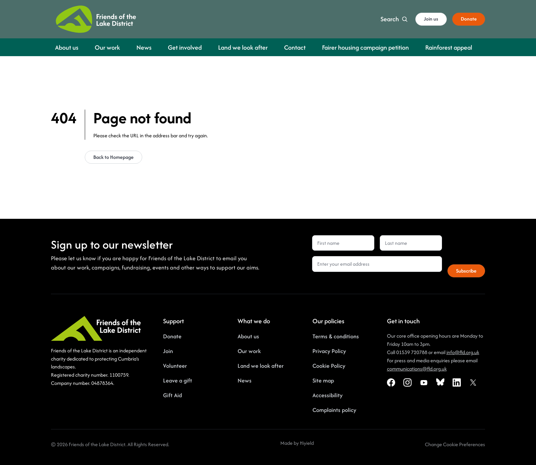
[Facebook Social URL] (391, 382)
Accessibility (327, 395)
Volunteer (175, 366)
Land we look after (261, 366)
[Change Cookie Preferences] (455, 444)
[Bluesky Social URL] (440, 382)
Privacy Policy (329, 351)
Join (168, 351)
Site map (323, 380)
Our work (249, 351)
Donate (172, 336)
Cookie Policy (328, 366)
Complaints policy (334, 410)
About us (248, 336)
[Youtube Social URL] (424, 382)
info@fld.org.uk (462, 352)
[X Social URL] (473, 382)
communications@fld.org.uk (417, 368)
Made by (290, 443)
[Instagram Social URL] (407, 382)
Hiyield (307, 443)
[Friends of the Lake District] (96, 19)
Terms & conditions (335, 336)
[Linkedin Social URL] (457, 382)
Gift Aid (172, 395)
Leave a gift (177, 380)
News (245, 380)
